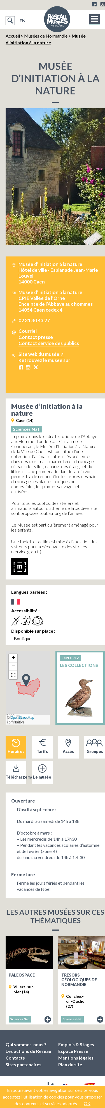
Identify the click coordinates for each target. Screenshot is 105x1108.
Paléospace (22, 975)
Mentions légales (76, 1057)
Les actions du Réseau (28, 1051)
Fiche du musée (48, 1020)
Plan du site (70, 1064)
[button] (26, 680)
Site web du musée (38, 354)
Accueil (13, 35)
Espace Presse (73, 1051)
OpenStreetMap (22, 718)
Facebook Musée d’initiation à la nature (20, 367)
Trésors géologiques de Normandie (79, 980)
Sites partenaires (23, 1064)
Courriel (27, 331)
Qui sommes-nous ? (26, 1044)
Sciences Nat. (27, 429)
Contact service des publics (48, 343)
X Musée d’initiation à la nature (35, 367)
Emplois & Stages (76, 1044)
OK (87, 1103)
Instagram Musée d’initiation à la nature (28, 367)
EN (22, 20)
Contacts (15, 1057)
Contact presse (35, 337)
